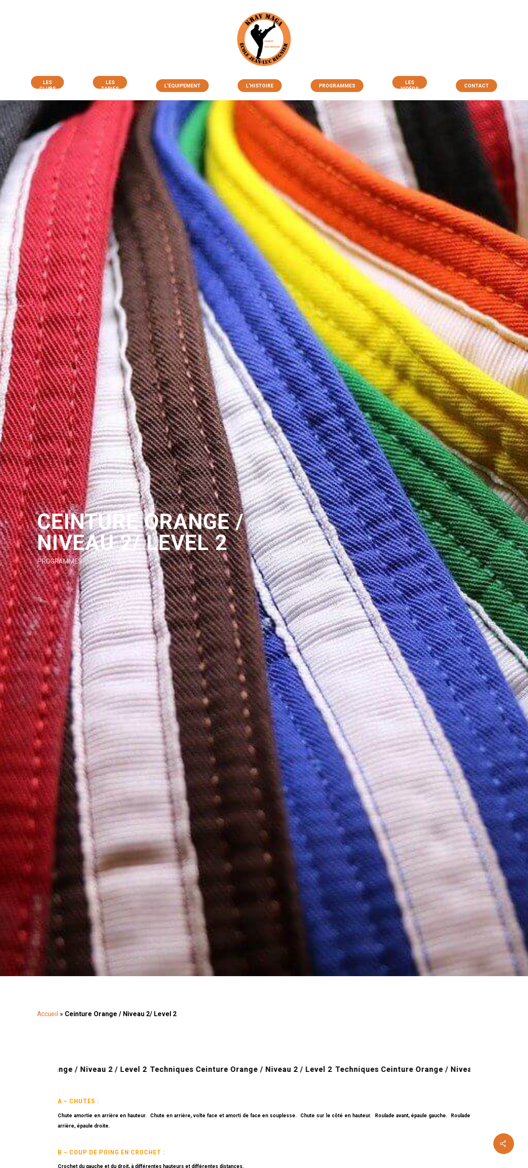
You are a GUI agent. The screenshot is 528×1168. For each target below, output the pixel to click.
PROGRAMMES (59, 561)
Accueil (47, 1014)
